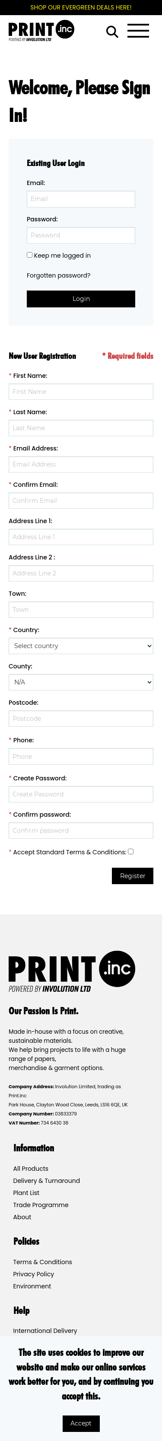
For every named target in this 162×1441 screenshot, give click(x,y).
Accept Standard (39, 852)
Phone (22, 740)
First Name (29, 375)
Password (41, 219)
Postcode (23, 702)
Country (25, 630)
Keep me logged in (62, 255)
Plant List (26, 1193)
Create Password (39, 778)
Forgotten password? (58, 275)
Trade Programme (41, 1205)
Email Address (35, 448)
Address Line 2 (30, 557)
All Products (31, 1168)
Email (35, 183)
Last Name (29, 412)
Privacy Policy (33, 1274)
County (20, 666)
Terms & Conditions (95, 852)
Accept (81, 1423)
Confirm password (41, 814)
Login (81, 299)
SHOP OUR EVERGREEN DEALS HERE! (80, 7)
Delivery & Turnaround (46, 1180)
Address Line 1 (30, 521)
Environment (32, 1286)
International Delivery (45, 1330)
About (22, 1217)
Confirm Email (35, 484)
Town (17, 593)
